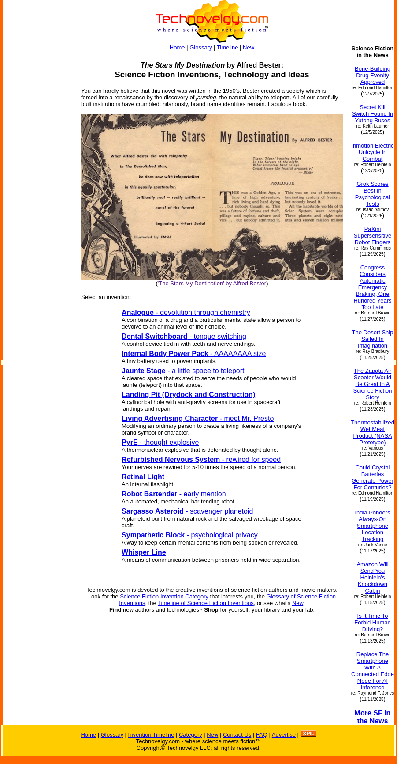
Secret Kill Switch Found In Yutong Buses (372, 114)
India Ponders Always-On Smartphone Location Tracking (372, 525)
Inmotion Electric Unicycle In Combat (372, 152)
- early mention (174, 494)
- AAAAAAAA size (194, 353)
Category (190, 734)
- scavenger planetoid (187, 511)
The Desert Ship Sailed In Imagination (372, 339)
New (248, 47)
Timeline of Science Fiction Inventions (206, 603)
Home (177, 47)
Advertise (284, 734)
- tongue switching (184, 336)
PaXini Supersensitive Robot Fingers (372, 236)
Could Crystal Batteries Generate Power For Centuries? (372, 477)
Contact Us (237, 734)
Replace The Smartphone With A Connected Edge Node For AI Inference (372, 671)
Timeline (227, 47)
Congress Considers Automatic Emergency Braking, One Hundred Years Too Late (372, 287)
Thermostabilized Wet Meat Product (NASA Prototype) (372, 432)
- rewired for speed (201, 459)
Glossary (200, 47)
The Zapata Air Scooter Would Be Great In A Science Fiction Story (372, 384)
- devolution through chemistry (186, 312)
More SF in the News (373, 717)
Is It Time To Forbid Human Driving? (372, 622)
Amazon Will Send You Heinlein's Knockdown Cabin (372, 577)
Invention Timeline (151, 734)
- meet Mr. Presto (198, 418)
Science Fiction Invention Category (164, 596)
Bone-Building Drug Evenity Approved (372, 75)
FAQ (261, 734)
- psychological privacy (190, 535)
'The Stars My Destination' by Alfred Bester (212, 283)
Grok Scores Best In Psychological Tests (372, 194)
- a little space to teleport (183, 370)
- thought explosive (160, 442)
